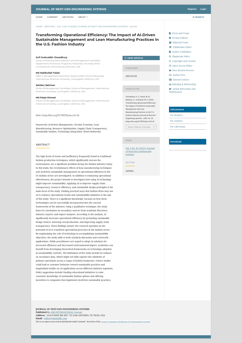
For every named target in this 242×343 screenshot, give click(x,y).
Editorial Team (178, 42)
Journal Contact (179, 79)
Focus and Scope (179, 33)
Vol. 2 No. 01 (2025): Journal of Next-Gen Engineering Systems (92, 26)
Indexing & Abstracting (182, 84)
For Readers (176, 115)
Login (203, 9)
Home (39, 17)
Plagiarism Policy (179, 56)
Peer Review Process (181, 70)
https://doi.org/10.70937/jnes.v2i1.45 (60, 115)
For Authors (176, 120)
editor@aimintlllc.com (55, 318)
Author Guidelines (180, 51)
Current (52, 17)
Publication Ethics (180, 47)
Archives (67, 17)
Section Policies (178, 37)
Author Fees (177, 74)
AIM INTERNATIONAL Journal (66, 312)
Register (192, 9)
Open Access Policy (180, 65)
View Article (135, 58)
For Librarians (177, 126)
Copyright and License (182, 61)
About (82, 17)
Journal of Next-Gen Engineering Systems (71, 9)
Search (198, 17)
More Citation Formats (139, 127)
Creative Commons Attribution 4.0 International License (125, 321)
